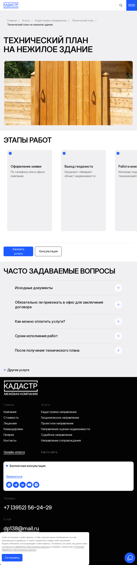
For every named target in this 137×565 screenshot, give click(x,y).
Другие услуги (16, 341)
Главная (12, 20)
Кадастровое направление (51, 20)
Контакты (10, 411)
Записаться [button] (14, 447)
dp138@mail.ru (21, 499)
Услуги (26, 20)
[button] (18, 222)
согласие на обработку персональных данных (25, 546)
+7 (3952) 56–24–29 (28, 478)
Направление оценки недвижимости (65, 400)
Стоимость (11, 388)
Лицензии (10, 394)
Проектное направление (57, 394)
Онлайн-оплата (14, 423)
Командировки (13, 400)
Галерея (9, 406)
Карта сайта (49, 423)
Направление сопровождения (61, 411)
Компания (10, 383)
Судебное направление (56, 406)
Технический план (83, 20)
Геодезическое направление (60, 388)
